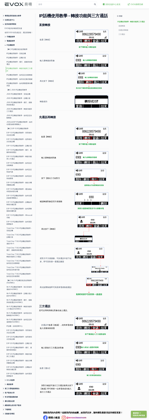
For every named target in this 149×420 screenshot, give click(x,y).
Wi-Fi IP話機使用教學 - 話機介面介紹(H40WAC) (19, 294)
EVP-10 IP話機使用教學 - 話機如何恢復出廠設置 (19, 203)
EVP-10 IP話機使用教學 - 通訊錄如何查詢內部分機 (19, 190)
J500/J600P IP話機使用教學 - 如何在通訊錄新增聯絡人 (19, 123)
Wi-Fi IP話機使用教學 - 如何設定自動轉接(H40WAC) (19, 314)
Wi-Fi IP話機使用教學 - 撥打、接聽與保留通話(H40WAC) (19, 301)
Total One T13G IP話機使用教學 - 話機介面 (19, 236)
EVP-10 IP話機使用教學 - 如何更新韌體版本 (19, 223)
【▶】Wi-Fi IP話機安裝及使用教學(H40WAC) (19, 281)
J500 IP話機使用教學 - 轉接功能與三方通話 (19, 110)
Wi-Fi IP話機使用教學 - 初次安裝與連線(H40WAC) (19, 288)
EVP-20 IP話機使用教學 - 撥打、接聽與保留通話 (19, 348)
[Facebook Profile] (51, 417)
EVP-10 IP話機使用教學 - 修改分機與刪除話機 (19, 184)
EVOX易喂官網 (135, 4)
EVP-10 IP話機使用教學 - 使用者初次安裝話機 (19, 140)
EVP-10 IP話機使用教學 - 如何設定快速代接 (19, 170)
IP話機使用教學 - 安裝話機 (16, 53)
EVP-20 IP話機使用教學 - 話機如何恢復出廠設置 (19, 368)
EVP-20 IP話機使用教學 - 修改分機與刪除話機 (19, 362)
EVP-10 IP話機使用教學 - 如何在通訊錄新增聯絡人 (19, 197)
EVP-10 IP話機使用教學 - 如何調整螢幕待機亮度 (19, 210)
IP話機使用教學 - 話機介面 (16, 58)
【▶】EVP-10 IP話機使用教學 (17, 128)
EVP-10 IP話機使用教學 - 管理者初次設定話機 (19, 134)
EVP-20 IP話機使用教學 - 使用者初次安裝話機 (19, 338)
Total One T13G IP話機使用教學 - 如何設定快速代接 (19, 268)
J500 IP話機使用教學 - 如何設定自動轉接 (19, 116)
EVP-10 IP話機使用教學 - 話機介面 (19, 146)
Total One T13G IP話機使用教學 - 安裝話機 (19, 229)
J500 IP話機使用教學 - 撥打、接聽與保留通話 (19, 103)
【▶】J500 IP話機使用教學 (17, 90)
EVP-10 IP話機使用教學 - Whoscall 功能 (19, 216)
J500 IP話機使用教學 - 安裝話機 (18, 94)
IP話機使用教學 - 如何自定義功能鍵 (19, 79)
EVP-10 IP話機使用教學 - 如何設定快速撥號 (19, 177)
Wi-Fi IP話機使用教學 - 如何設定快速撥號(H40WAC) (19, 321)
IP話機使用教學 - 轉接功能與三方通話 (19, 69)
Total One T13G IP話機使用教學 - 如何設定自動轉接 (19, 262)
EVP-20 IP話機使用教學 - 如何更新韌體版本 (19, 375)
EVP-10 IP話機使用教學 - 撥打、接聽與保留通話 (19, 151)
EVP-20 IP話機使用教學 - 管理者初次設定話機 (19, 331)
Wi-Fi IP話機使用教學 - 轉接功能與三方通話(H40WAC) (19, 307)
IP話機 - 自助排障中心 (15, 326)
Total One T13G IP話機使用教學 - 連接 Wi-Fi (19, 242)
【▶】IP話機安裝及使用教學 (17, 49)
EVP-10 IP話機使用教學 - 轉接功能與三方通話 (19, 157)
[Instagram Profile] (74, 417)
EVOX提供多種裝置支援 (13, 28)
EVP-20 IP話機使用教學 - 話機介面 (19, 343)
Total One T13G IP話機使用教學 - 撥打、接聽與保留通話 (19, 249)
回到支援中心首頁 (111, 4)
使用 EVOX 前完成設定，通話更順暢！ (19, 32)
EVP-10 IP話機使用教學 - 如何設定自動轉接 (19, 164)
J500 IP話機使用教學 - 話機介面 (18, 98)
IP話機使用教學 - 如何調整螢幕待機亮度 (19, 84)
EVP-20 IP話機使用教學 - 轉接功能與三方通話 (19, 355)
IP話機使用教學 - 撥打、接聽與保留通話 (19, 63)
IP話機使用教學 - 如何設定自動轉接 (19, 75)
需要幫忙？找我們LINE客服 (139, 414)
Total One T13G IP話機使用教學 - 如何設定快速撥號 (19, 275)
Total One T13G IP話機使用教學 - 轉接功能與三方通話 (19, 255)
